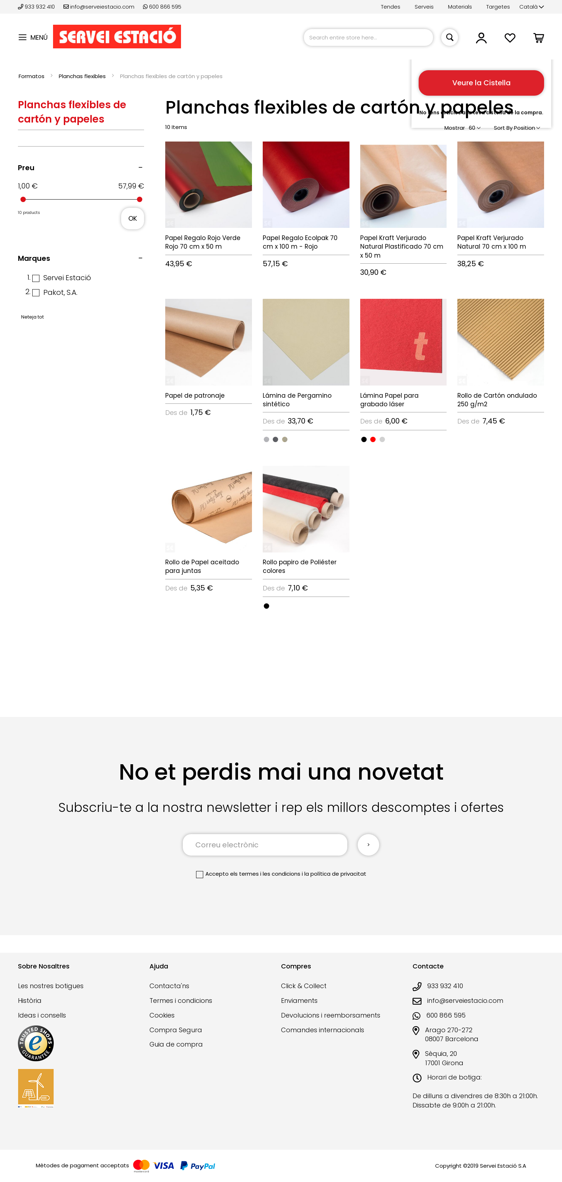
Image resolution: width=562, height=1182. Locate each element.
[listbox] (306, 439)
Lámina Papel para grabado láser (389, 399)
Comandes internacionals (322, 1029)
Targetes (498, 6)
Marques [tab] (34, 258)
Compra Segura (175, 1029)
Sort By (503, 127)
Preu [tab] (26, 168)
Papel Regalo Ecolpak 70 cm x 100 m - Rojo (300, 242)
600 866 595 (162, 6)
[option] (266, 439)
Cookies (162, 1015)
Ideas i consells (42, 1015)
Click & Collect (304, 985)
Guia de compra (176, 1044)
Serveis (424, 6)
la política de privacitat (335, 873)
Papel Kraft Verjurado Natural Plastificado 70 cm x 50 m (401, 247)
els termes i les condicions (265, 873)
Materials (460, 6)
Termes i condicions (180, 1000)
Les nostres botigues (51, 985)
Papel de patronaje (195, 395)
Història (30, 1000)
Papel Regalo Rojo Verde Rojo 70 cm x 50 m (202, 242)
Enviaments (299, 1000)
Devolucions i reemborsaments (330, 1015)
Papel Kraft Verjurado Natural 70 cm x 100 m (491, 242)
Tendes (390, 6)
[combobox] (368, 37)
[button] (531, 7)
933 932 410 (37, 6)
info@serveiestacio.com (98, 6)
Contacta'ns (169, 985)
